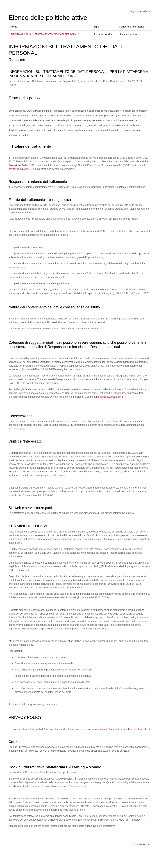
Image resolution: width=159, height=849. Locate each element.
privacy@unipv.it (18, 169)
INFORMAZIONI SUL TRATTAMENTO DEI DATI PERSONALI (44, 34)
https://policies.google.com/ (108, 396)
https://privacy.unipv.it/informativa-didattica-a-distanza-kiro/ (118, 729)
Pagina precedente (140, 11)
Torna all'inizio (140, 844)
